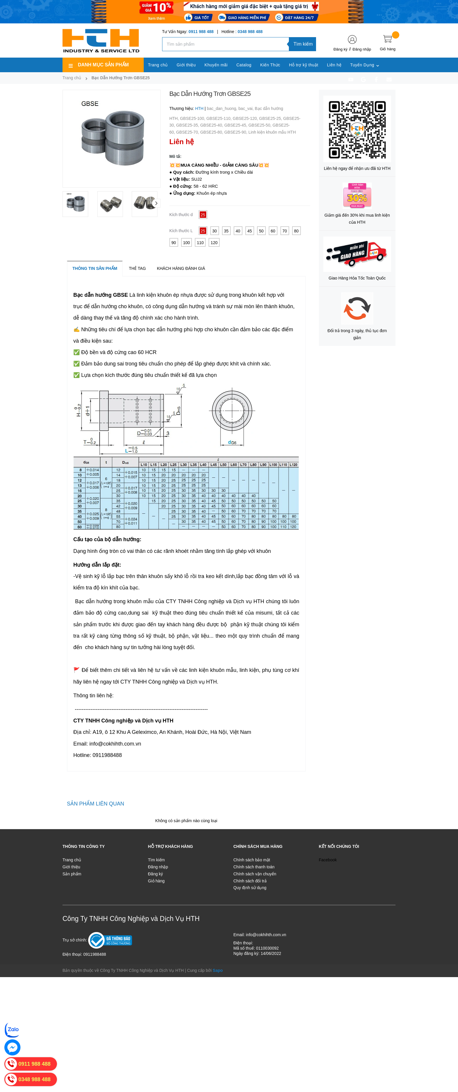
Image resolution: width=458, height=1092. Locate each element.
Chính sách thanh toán (254, 867)
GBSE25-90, (236, 132)
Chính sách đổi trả (250, 881)
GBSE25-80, (212, 132)
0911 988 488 (201, 31)
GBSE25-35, (188, 125)
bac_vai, (246, 108)
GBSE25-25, (271, 118)
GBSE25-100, (193, 118)
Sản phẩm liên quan (95, 804)
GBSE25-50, (260, 125)
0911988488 (94, 954)
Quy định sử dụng (249, 887)
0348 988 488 (250, 31)
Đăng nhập (362, 49)
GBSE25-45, (236, 125)
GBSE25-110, (219, 118)
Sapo (218, 970)
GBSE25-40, (212, 125)
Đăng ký (341, 49)
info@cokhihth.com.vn (266, 934)
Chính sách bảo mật (251, 860)
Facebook (328, 860)
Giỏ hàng (156, 881)
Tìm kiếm (303, 44)
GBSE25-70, (188, 132)
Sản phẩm (72, 874)
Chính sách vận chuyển (254, 874)
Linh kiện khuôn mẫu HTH (272, 132)
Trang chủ (72, 860)
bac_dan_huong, (222, 108)
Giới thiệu (71, 867)
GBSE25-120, (246, 118)
